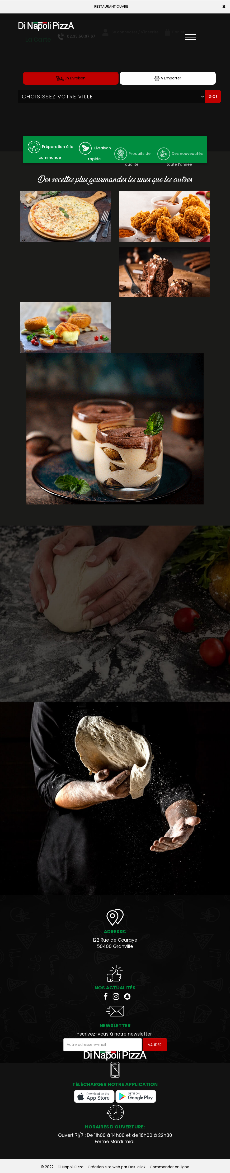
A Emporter (167, 78)
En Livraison (71, 78)
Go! (213, 96)
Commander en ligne (169, 1167)
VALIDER (155, 1044)
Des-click (136, 1167)
